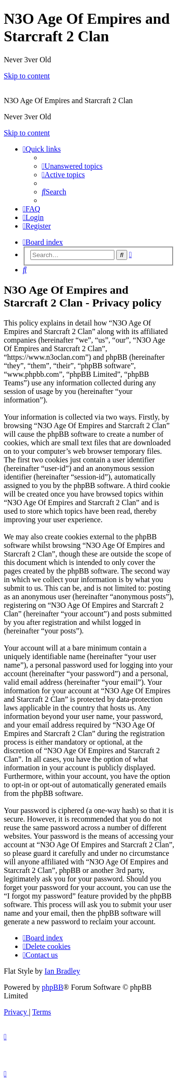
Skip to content (27, 76)
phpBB (52, 987)
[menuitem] (72, 166)
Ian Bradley (62, 971)
